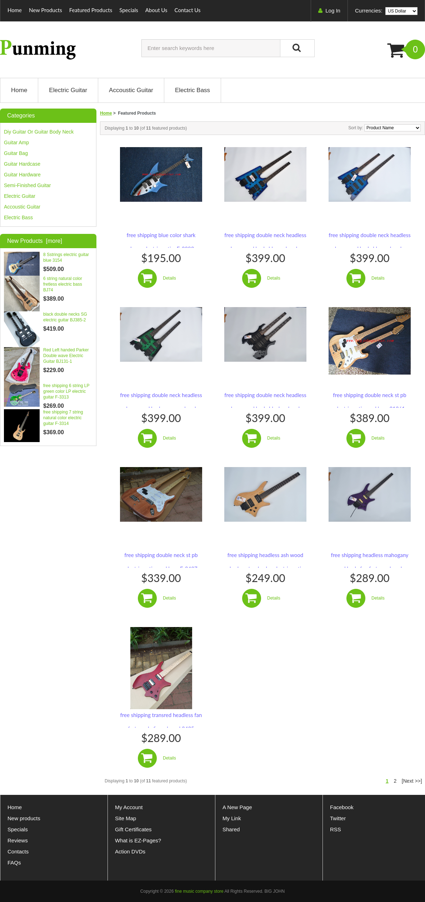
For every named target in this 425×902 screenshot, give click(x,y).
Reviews (18, 840)
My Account (129, 807)
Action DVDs (130, 851)
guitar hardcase (22, 164)
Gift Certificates (133, 829)
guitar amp (16, 142)
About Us (156, 10)
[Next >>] (412, 781)
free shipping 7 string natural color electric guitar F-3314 (63, 418)
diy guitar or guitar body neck (39, 132)
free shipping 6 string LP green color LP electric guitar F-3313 (66, 391)
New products (24, 818)
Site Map (125, 818)
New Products (45, 10)
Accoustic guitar (22, 207)
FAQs (14, 863)
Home (15, 10)
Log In (332, 10)
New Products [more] (34, 241)
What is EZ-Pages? (138, 840)
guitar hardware (22, 174)
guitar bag (16, 153)
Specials (128, 10)
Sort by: (356, 127)
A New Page (237, 807)
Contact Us (188, 10)
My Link (231, 818)
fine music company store (199, 891)
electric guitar (19, 196)
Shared (231, 829)
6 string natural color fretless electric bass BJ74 (62, 284)
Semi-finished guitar (27, 185)
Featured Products (90, 10)
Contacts (18, 851)
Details (169, 278)
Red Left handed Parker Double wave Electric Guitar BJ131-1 (66, 355)
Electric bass (18, 217)
